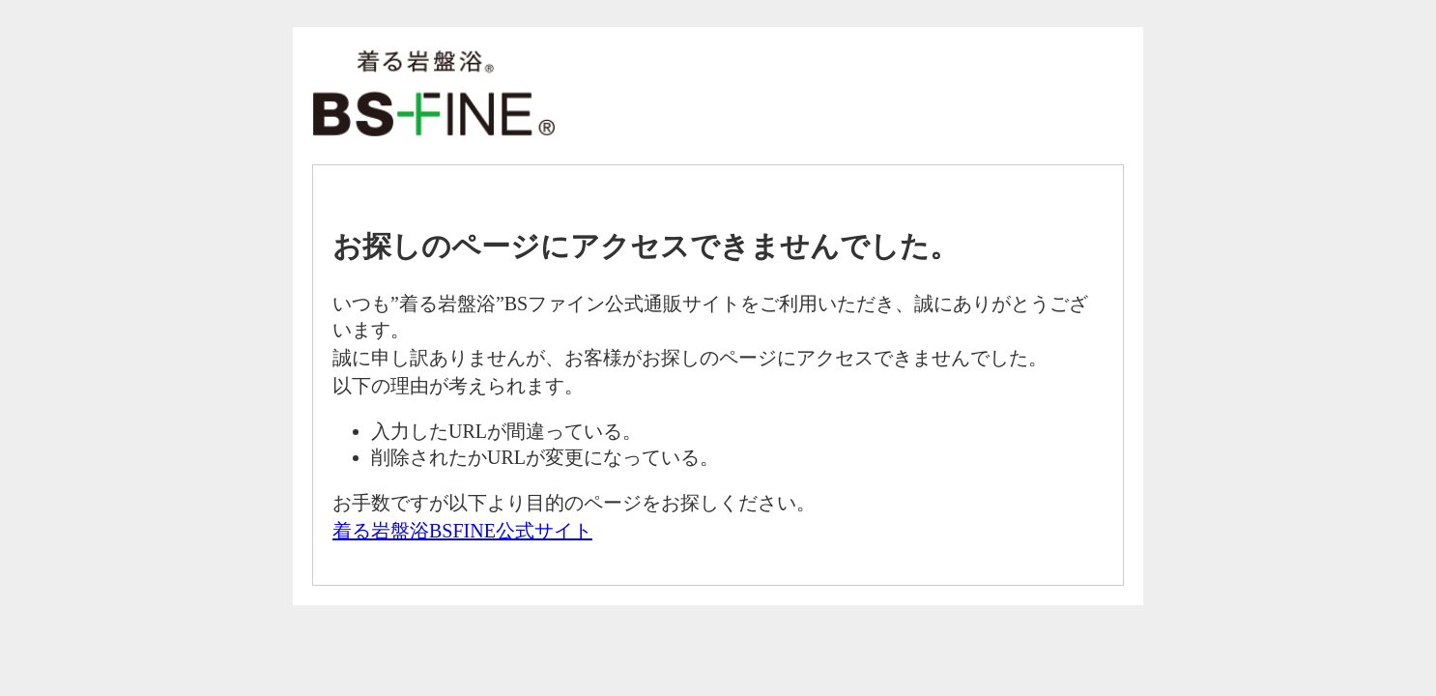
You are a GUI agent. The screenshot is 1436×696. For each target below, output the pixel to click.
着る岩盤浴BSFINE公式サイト (462, 530)
